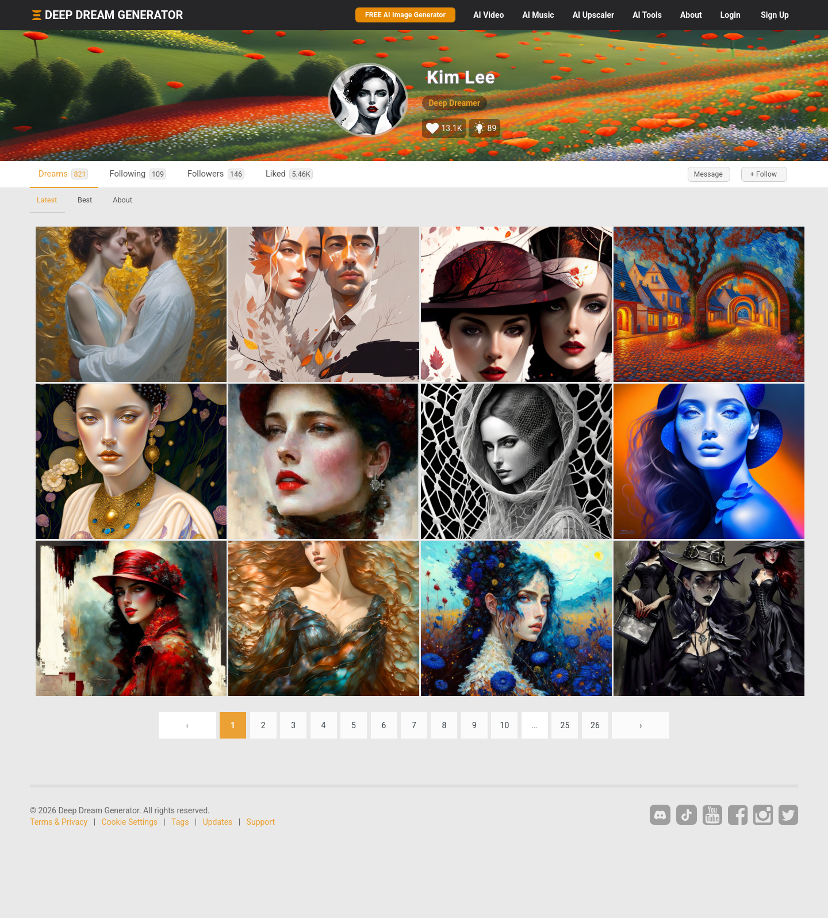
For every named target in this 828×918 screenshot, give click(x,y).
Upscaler (593, 15)
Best (85, 200)
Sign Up (775, 15)
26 (595, 725)
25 (565, 725)
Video (488, 15)
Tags (180, 822)
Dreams (63, 174)
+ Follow (763, 174)
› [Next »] (640, 725)
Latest (47, 200)
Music (538, 15)
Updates (218, 822)
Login (730, 15)
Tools (647, 15)
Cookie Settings (130, 822)
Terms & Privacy (58, 822)
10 (504, 725)
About (691, 15)
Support (261, 822)
